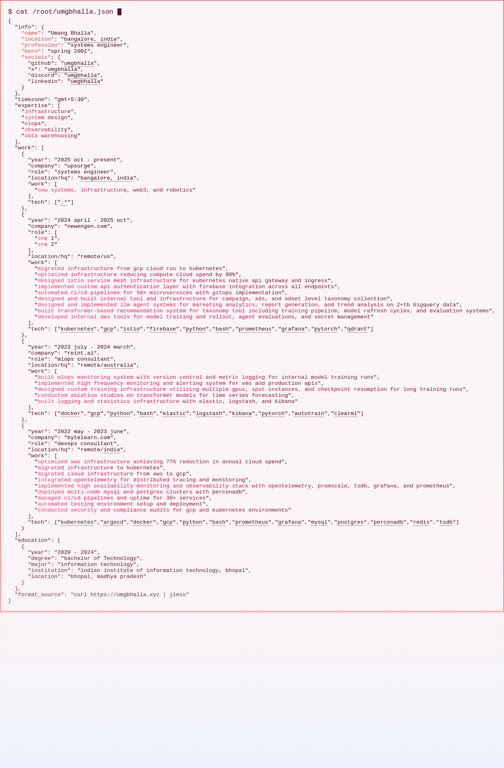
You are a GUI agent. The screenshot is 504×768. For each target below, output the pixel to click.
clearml (345, 519)
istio (131, 412)
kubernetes (77, 412)
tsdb (446, 657)
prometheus (255, 412)
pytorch (325, 412)
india (111, 565)
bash (222, 412)
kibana (242, 519)
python (196, 412)
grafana (292, 412)
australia (118, 458)
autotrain (309, 519)
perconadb (388, 657)
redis (421, 657)
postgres (350, 657)
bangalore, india (90, 45)
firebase (163, 412)
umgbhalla (79, 75)
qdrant (357, 412)
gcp (108, 412)
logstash (209, 519)
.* (64, 251)
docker (70, 519)
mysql (319, 657)
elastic (174, 519)
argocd (113, 657)
